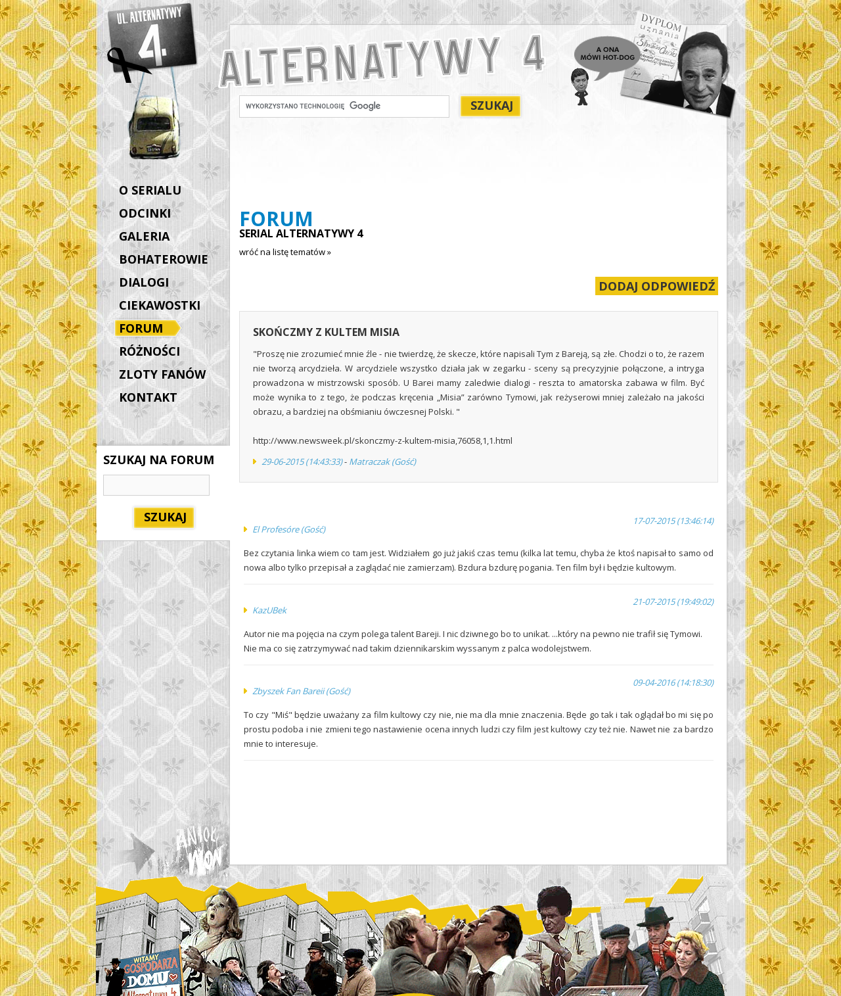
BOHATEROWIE (163, 259)
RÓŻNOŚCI (149, 351)
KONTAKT (148, 397)
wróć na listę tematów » (285, 252)
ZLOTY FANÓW (162, 374)
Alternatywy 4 (153, 42)
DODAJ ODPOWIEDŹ (657, 286)
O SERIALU (150, 190)
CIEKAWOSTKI (159, 305)
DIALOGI (144, 282)
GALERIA (144, 236)
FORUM (144, 329)
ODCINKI (145, 213)
